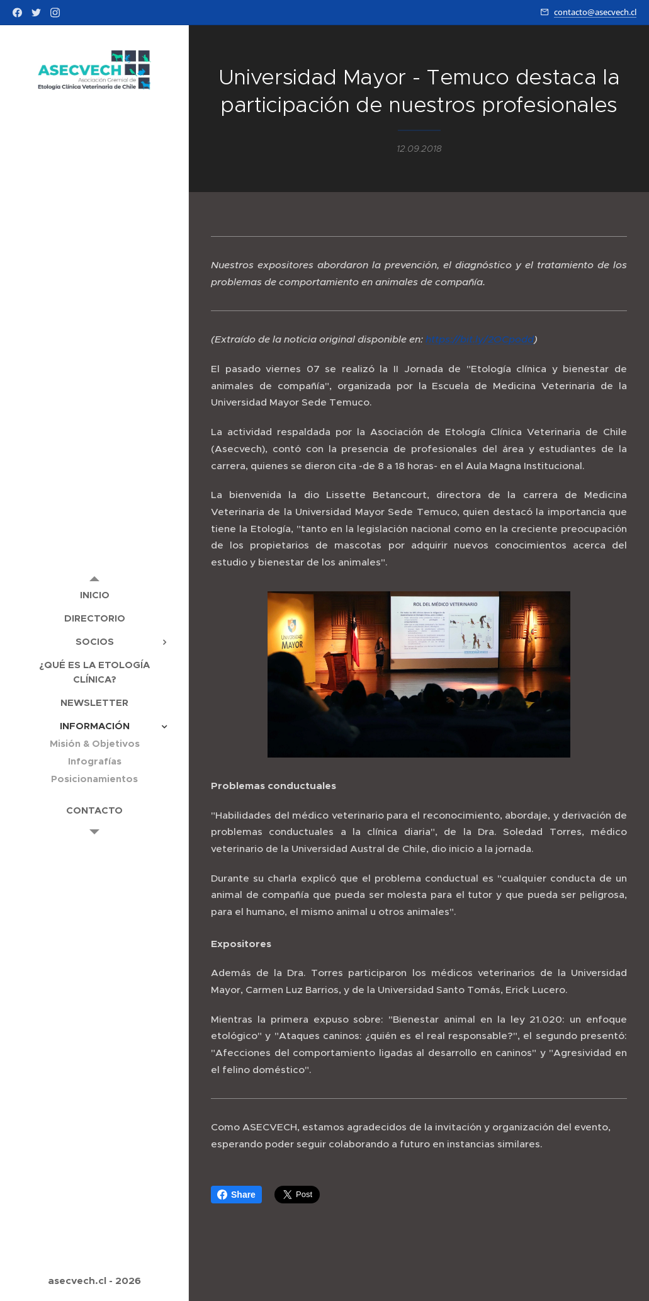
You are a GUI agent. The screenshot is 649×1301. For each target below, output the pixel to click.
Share (236, 1195)
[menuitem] (94, 595)
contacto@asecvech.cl (595, 12)
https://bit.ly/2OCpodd (480, 340)
